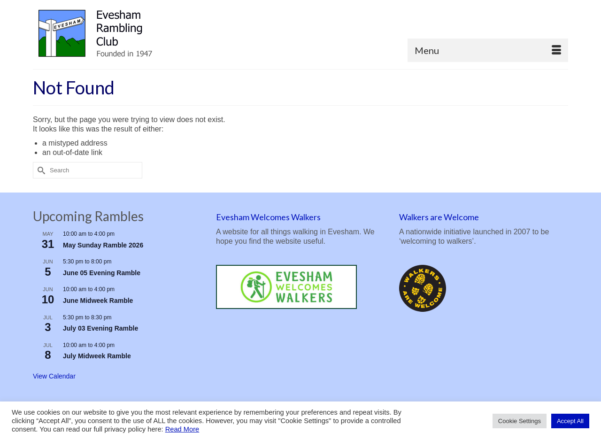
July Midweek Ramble (97, 356)
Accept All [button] (570, 421)
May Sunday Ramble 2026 (103, 245)
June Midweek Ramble (98, 300)
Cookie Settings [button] (519, 421)
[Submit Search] (40, 170)
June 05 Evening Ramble (101, 273)
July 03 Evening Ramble (100, 328)
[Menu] (488, 50)
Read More (182, 429)
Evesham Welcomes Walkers (268, 217)
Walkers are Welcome (439, 217)
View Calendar (54, 376)
